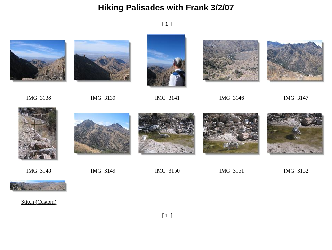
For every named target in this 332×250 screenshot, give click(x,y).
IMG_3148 (38, 171)
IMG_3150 (167, 171)
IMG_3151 (231, 171)
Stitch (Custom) (39, 202)
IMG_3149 (103, 171)
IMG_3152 (296, 171)
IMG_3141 (167, 98)
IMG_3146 (231, 98)
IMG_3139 (103, 98)
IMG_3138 (38, 98)
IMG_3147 (296, 98)
